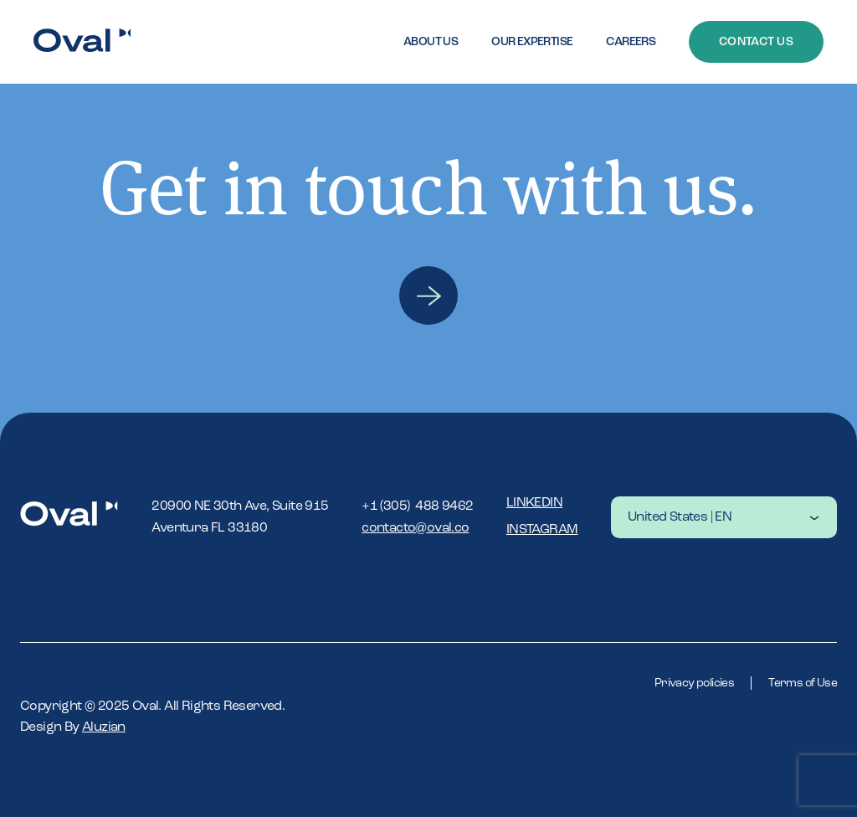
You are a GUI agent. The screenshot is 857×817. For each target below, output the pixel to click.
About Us (430, 42)
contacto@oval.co (415, 528)
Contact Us (756, 42)
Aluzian (104, 727)
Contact (428, 295)
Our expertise (531, 42)
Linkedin (534, 503)
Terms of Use (802, 683)
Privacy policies (694, 683)
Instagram (542, 530)
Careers (630, 42)
